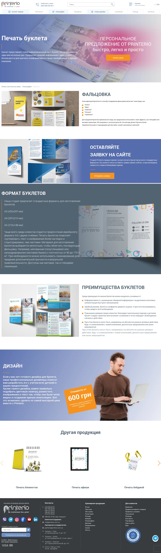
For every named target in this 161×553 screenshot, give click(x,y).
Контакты (151, 12)
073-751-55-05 (50, 514)
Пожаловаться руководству (15, 535)
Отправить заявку (102, 176)
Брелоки (88, 523)
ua (155, 4)
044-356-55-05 (47, 6)
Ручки (87, 507)
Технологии (39, 12)
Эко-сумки (89, 512)
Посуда (88, 516)
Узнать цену (118, 57)
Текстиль (88, 509)
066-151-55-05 (50, 510)
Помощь (135, 12)
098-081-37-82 (50, 517)
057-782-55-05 (50, 509)
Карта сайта (129, 523)
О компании (119, 12)
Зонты (87, 530)
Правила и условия (132, 512)
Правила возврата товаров (135, 509)
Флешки (88, 518)
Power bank (89, 514)
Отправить (28, 530)
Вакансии (128, 507)
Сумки (87, 528)
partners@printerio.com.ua (54, 528)
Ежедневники (90, 525)
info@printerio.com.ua (52, 522)
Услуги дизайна (98, 11)
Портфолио (78, 12)
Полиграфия (58, 11)
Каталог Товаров (16, 11)
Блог (127, 525)
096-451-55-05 (50, 512)
